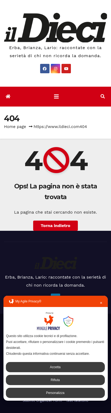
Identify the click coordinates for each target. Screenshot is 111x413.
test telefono (77, 401)
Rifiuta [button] (55, 380)
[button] (103, 96)
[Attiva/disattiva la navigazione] (56, 97)
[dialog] (55, 348)
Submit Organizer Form (42, 401)
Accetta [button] (55, 367)
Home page (15, 126)
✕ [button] (101, 303)
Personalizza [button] (55, 393)
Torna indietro (55, 225)
